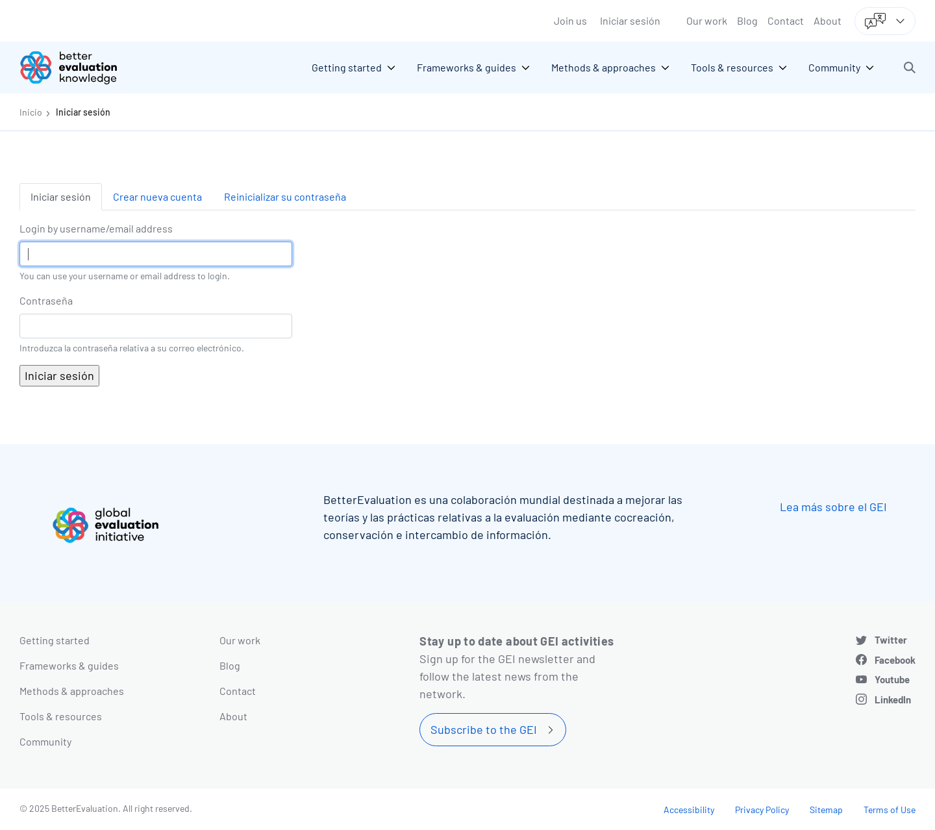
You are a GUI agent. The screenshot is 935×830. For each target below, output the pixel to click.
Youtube (892, 679)
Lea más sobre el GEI (833, 506)
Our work (706, 20)
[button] (910, 67)
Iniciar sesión (630, 20)
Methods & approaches (71, 691)
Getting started (54, 640)
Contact (785, 20)
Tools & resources (60, 716)
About (828, 20)
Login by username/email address (96, 228)
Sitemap (826, 809)
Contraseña (46, 300)
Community (45, 741)
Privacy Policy (762, 809)
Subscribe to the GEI (483, 729)
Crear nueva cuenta (157, 196)
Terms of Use (890, 809)
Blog (747, 20)
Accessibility (689, 809)
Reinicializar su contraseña (285, 196)
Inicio (30, 112)
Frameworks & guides (69, 665)
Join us (570, 20)
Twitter (891, 640)
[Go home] (77, 67)
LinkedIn (893, 699)
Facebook (895, 660)
